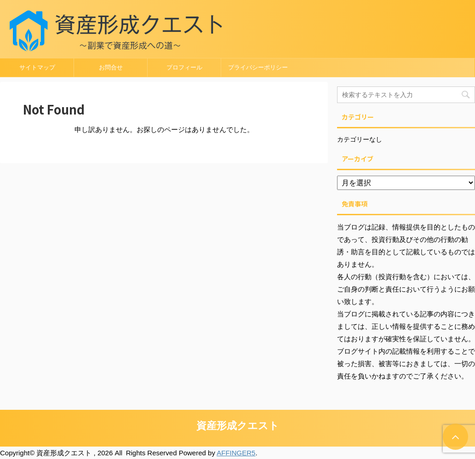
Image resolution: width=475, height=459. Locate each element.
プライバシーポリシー (258, 67)
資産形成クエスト (237, 425)
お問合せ (111, 67)
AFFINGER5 (236, 453)
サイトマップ (37, 67)
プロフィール (184, 67)
